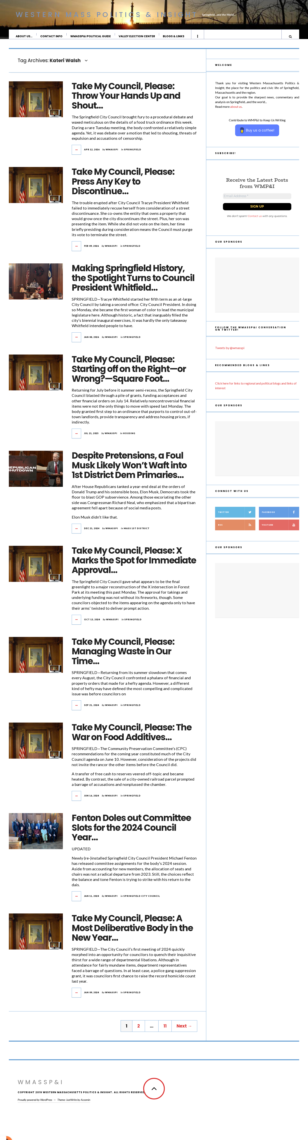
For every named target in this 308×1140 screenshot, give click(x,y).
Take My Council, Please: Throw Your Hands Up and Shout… (126, 100)
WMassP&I (41, 1086)
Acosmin (85, 1103)
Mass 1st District (136, 532)
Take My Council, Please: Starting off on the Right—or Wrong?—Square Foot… (129, 373)
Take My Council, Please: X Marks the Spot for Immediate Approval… (134, 564)
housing (129, 437)
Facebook (280, 517)
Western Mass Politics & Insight (107, 15)
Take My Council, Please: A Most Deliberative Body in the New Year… (132, 932)
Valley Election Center (137, 36)
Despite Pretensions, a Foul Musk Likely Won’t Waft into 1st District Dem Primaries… (129, 469)
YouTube (280, 530)
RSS (236, 530)
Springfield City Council (141, 900)
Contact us (255, 221)
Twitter (236, 517)
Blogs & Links (173, 36)
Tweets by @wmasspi (229, 353)
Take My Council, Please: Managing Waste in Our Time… (123, 655)
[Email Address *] (257, 201)
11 (165, 1030)
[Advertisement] (257, 290)
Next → (184, 1030)
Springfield (132, 153)
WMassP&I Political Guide (91, 36)
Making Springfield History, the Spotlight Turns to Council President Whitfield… (133, 282)
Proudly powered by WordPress (35, 1103)
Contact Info (51, 36)
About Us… (24, 36)
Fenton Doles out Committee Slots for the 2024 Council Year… (131, 831)
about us (236, 110)
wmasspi (112, 153)
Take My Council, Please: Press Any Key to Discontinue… (123, 185)
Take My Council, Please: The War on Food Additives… (132, 736)
